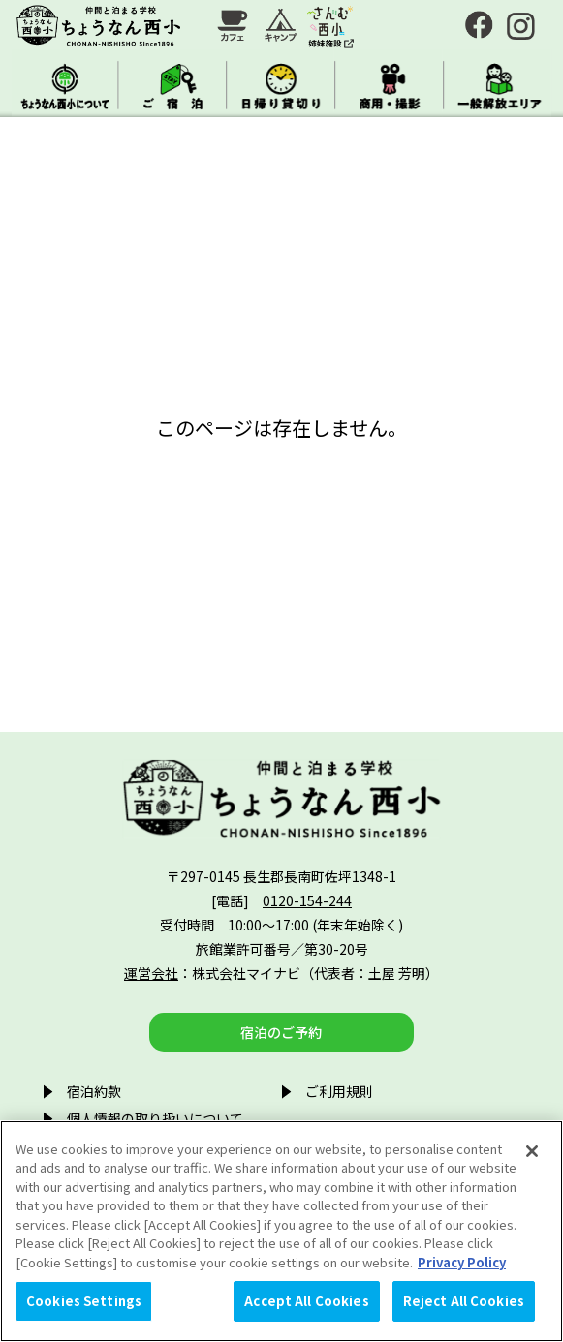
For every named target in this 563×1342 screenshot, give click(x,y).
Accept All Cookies (306, 1301)
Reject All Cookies (463, 1301)
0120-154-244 (307, 900)
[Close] (532, 1151)
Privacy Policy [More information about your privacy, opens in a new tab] (462, 1262)
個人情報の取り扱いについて (155, 1118)
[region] (281, 1231)
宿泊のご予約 (281, 1032)
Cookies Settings (83, 1301)
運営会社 (151, 973)
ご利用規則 (339, 1091)
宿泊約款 (94, 1091)
